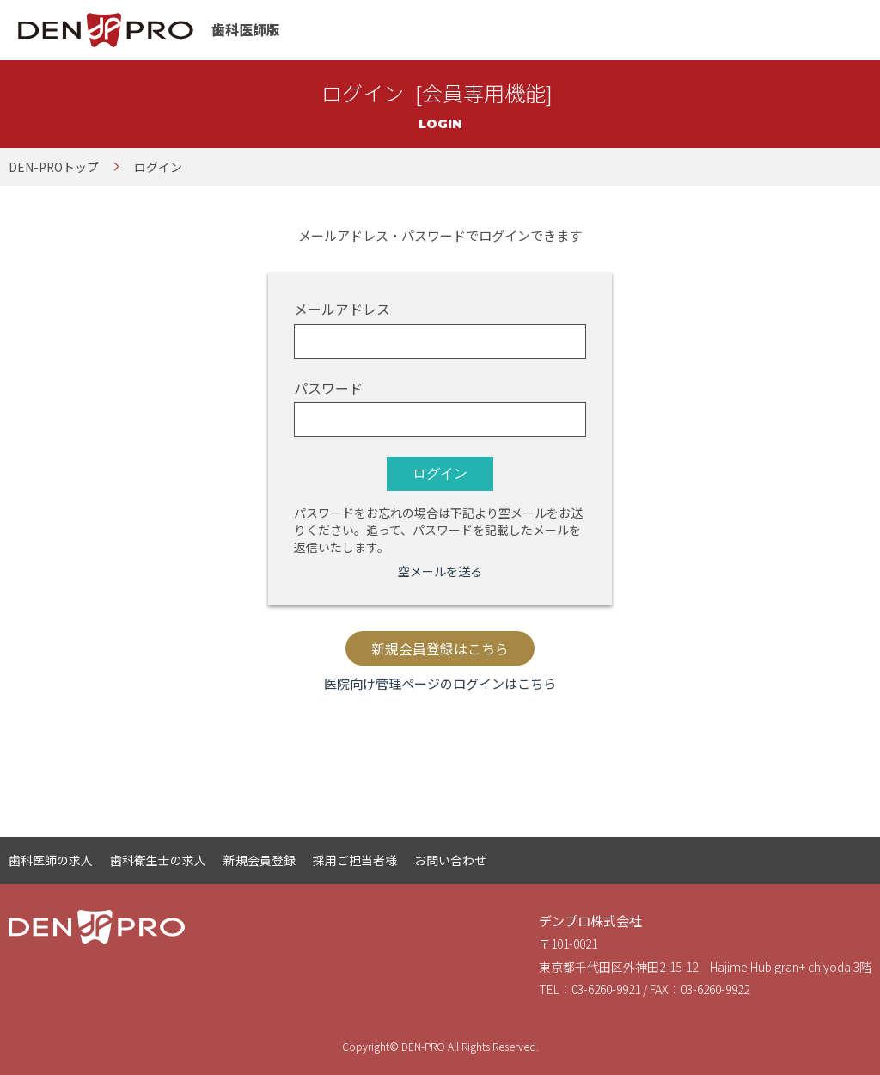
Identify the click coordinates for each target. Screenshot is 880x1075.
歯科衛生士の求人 (158, 860)
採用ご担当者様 (355, 860)
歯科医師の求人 (51, 860)
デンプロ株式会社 (590, 921)
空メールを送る (440, 571)
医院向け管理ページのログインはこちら (440, 683)
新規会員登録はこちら (440, 649)
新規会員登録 (259, 860)
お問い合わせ (450, 860)
